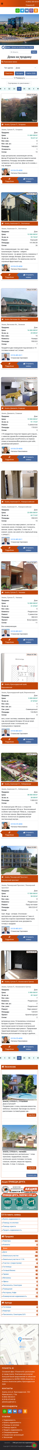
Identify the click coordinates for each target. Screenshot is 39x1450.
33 (14, 89)
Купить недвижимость (12, 1423)
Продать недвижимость (13, 1430)
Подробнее (9, 180)
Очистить (9, 73)
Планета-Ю (30, 5)
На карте (19, 73)
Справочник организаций (14, 1435)
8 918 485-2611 (16, 355)
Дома (8, 47)
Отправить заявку (28, 180)
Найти (34, 52)
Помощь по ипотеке (11, 1425)
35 (24, 89)
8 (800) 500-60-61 (32, 2)
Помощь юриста (10, 1427)
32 (9, 89)
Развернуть (19, 78)
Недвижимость (9, 1420)
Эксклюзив (8, 1437)
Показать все (31, 1175)
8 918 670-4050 (16, 170)
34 (19, 89)
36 (29, 89)
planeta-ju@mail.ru (9, 1402)
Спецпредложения (11, 1432)
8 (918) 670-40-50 (8, 1399)
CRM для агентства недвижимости (24, 1442)
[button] (25, 68)
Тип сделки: (8, 68)
